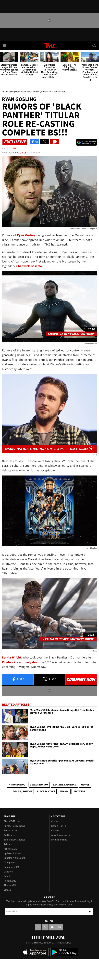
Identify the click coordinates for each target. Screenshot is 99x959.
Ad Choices (9, 835)
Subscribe (90, 911)
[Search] (94, 45)
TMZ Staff (10, 148)
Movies (85, 784)
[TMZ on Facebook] (38, 927)
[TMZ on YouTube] (52, 927)
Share (18, 679)
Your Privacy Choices (14, 839)
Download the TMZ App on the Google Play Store (64, 952)
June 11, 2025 (19, 152)
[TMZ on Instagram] (59, 927)
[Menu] (4, 45)
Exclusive (79, 791)
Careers (55, 830)
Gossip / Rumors (22, 791)
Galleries (8, 871)
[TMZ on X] (45, 927)
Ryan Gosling (17, 784)
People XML (10, 881)
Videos (7, 890)
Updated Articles (12, 853)
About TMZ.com (12, 821)
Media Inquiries (59, 839)
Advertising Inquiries (61, 835)
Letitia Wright (39, 784)
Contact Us (57, 821)
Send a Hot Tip (58, 826)
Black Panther (46, 791)
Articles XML (10, 849)
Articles (8, 844)
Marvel (64, 791)
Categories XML (12, 867)
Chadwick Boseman (64, 784)
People (7, 876)
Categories (9, 862)
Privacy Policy (46, 904)
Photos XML (10, 885)
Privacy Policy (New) (14, 826)
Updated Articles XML (15, 858)
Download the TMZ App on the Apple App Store (35, 952)
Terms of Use (10, 830)
